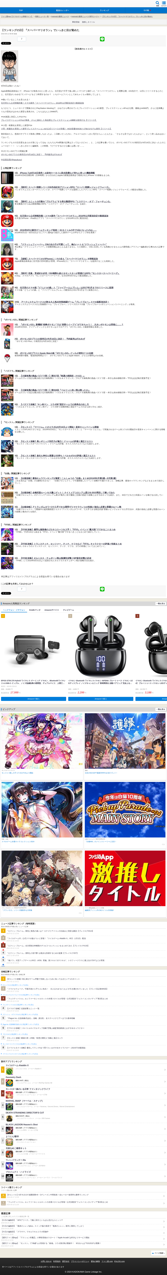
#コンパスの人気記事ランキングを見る (15, 985)
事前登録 (75, 22)
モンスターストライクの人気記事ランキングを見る (20, 1044)
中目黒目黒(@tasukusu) (11, 160)
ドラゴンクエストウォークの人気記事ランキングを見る (21, 995)
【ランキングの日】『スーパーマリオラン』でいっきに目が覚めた (127, 16)
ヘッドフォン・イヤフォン (14, 610)
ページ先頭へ (159, 1253)
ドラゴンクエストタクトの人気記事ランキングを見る (20, 1054)
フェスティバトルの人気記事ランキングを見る (18, 1005)
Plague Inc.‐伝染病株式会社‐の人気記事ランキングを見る (21, 1024)
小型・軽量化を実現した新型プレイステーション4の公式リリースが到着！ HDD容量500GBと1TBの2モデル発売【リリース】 (56, 129)
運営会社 (65, 1261)
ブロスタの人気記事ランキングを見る (15, 1034)
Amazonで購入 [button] (34, 699)
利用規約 (57, 1261)
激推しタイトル (88, 22)
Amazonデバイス (51, 610)
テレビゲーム (68, 610)
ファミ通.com (107, 1261)
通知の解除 (95, 1261)
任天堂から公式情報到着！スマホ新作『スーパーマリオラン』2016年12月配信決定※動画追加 (42, 103)
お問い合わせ (46, 1261)
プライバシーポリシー (80, 1261)
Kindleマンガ (34, 610)
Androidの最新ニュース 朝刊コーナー (85, 16)
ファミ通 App (10, 4)
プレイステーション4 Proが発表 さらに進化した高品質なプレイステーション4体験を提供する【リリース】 (49, 120)
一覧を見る (160, 604)
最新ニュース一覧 (42, 16)
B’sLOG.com (119, 1261)
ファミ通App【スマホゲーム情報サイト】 (17, 16)
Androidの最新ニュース (60, 16)
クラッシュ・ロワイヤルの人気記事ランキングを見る (20, 1014)
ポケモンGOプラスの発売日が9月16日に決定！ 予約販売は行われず (31, 154)
